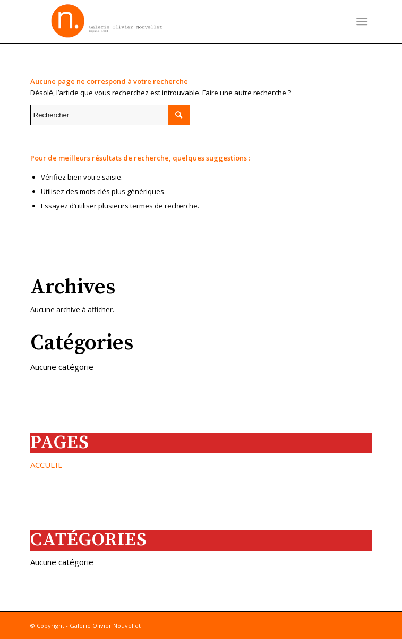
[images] (167, 21)
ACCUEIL (46, 464)
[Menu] (362, 21)
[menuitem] (362, 21)
